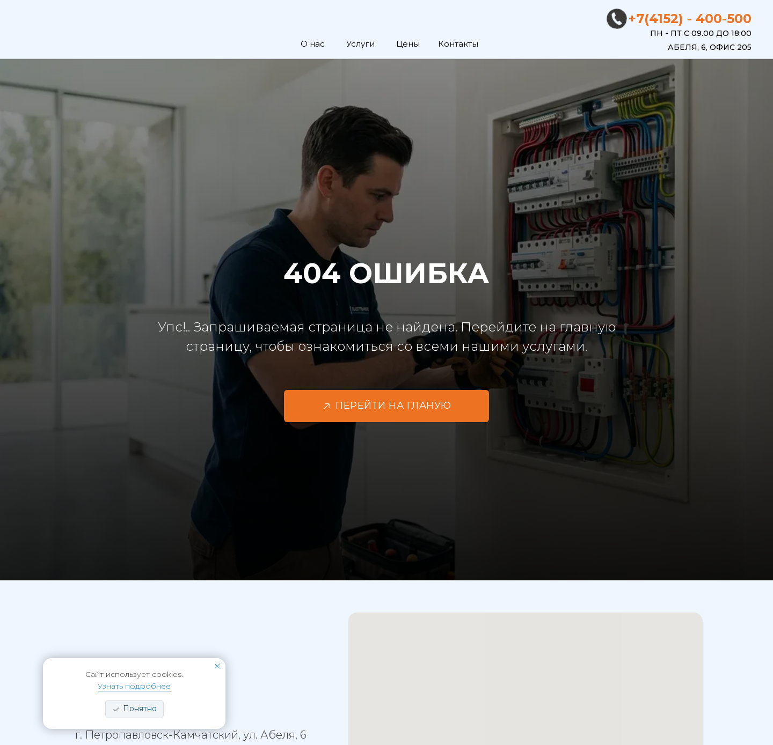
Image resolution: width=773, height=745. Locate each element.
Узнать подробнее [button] (134, 686)
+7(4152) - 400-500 (690, 18)
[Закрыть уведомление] (217, 666)
